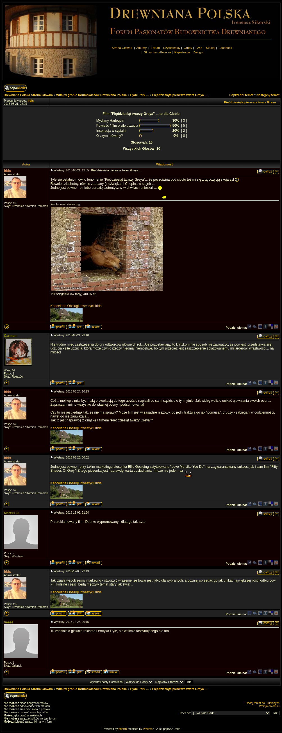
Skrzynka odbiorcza (157, 52)
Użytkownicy (171, 47)
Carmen (10, 336)
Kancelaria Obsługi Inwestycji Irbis (75, 306)
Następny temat (267, 95)
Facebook (225, 47)
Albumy (141, 47)
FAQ (198, 47)
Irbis (7, 171)
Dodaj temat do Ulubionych (262, 703)
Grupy (188, 47)
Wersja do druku (269, 706)
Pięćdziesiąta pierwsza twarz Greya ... (179, 95)
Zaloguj (198, 52)
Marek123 (11, 513)
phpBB (123, 728)
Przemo (148, 728)
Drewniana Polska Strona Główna (28, 95)
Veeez (8, 622)
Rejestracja (182, 52)
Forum (155, 47)
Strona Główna (122, 47)
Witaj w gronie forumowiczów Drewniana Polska (91, 95)
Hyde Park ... (139, 95)
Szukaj (210, 47)
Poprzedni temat (241, 95)
